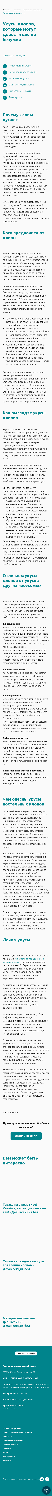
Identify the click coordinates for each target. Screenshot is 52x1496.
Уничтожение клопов (11, 10)
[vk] (42, 1479)
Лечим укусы (15, 97)
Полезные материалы (31, 10)
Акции (5, 1453)
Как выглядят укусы (19, 78)
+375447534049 (20, 1393)
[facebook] (47, 1479)
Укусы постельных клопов (14, 13)
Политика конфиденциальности (17, 1432)
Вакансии (7, 1461)
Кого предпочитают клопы (22, 72)
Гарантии (7, 1448)
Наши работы (9, 1456)
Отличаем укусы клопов (21, 84)
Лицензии (7, 1436)
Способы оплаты (10, 1445)
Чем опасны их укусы (14, 55)
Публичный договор (12, 1428)
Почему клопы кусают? (20, 65)
